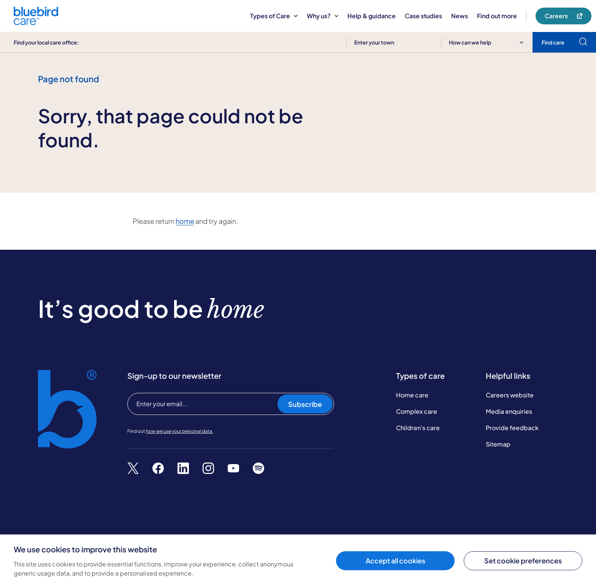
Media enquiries (509, 411)
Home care (412, 395)
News (459, 16)
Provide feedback (512, 428)
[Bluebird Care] (36, 22)
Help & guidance (371, 16)
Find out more (497, 16)
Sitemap (498, 444)
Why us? (322, 16)
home (185, 221)
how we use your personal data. (179, 431)
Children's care (418, 428)
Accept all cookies (395, 560)
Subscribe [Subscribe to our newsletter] (305, 404)
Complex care (416, 411)
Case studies (423, 16)
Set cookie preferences (523, 560)
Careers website (510, 395)
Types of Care (274, 16)
